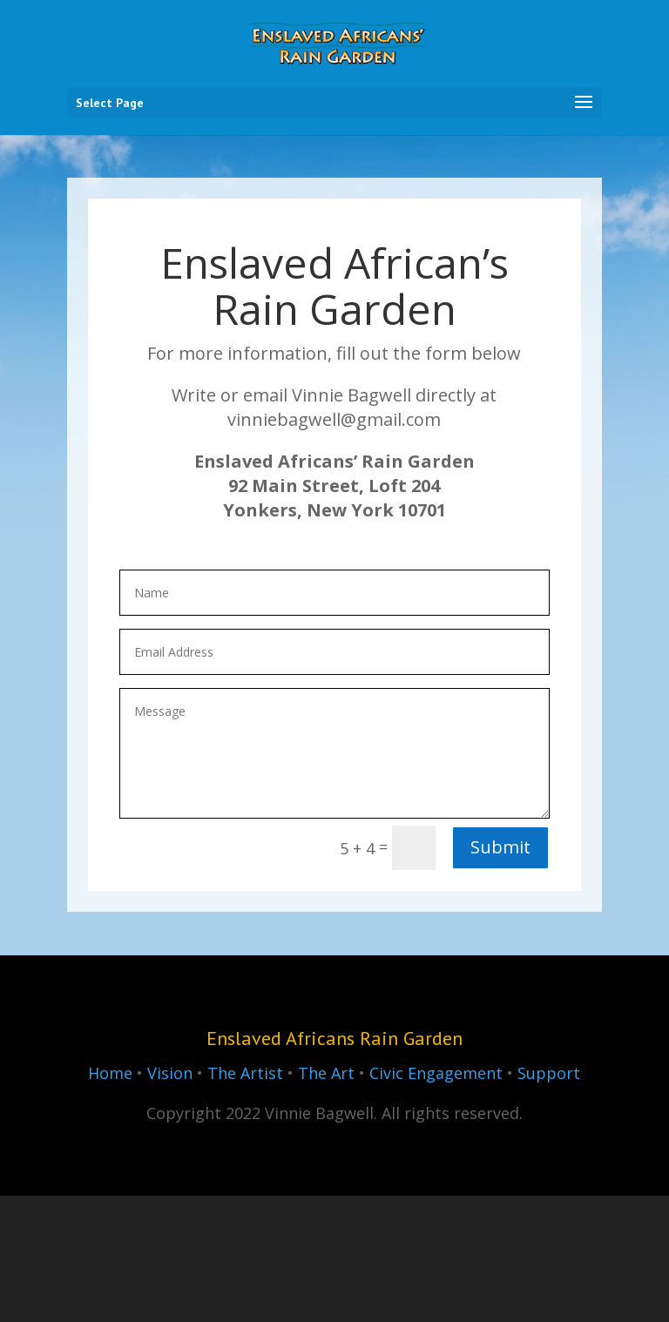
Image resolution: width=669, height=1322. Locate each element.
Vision (170, 1072)
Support (548, 1072)
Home (110, 1072)
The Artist (245, 1072)
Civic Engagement (436, 1072)
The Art (326, 1072)
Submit (500, 847)
